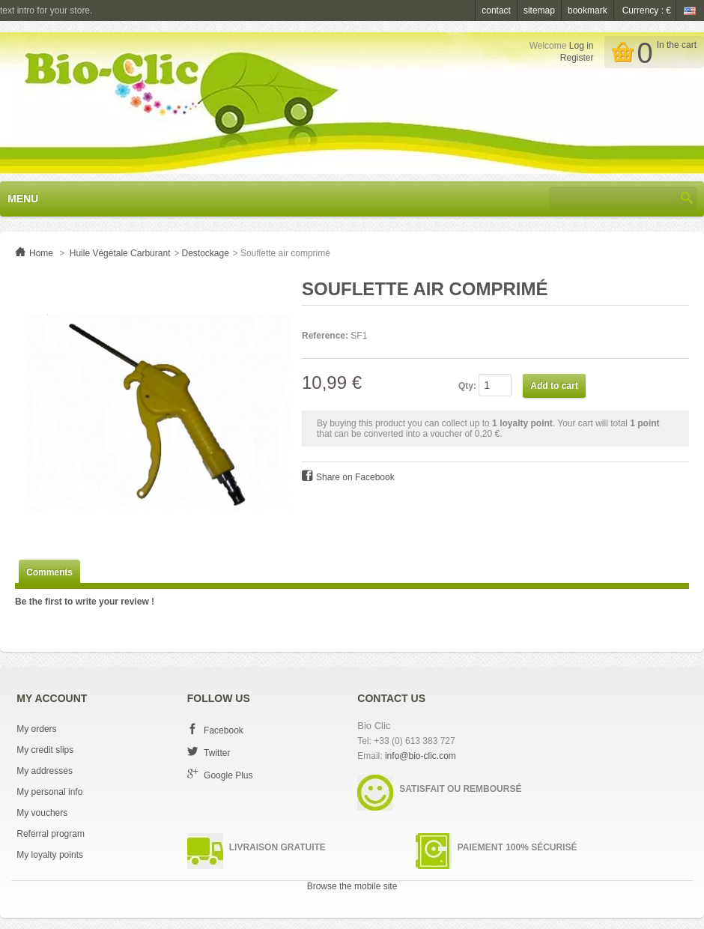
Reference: (325, 335)
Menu (22, 199)
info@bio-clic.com (420, 756)
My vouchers (41, 813)
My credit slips (44, 750)
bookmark (587, 10)
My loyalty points (49, 855)
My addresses (44, 771)
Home (41, 253)
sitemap (539, 10)
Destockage (204, 253)
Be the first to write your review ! (84, 601)
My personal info (49, 792)
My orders (36, 729)
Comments (49, 572)
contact (496, 10)
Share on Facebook (355, 477)
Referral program (50, 834)
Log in (581, 45)
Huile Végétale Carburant (120, 253)
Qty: (467, 386)
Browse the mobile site (352, 886)
